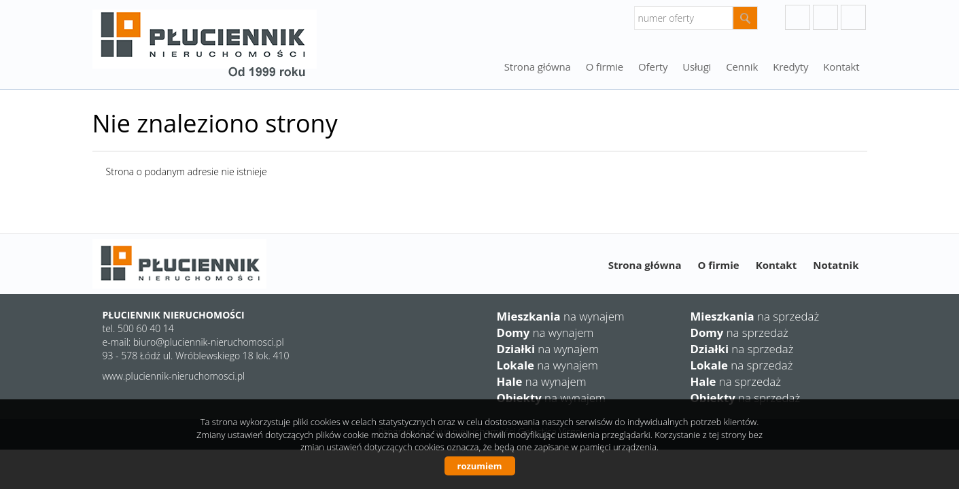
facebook (853, 17)
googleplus (797, 17)
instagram (825, 17)
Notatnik (835, 265)
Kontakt (841, 66)
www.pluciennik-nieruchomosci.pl (174, 375)
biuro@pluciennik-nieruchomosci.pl (208, 342)
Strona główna (537, 66)
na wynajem (561, 316)
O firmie (604, 66)
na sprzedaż (755, 316)
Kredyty (790, 66)
